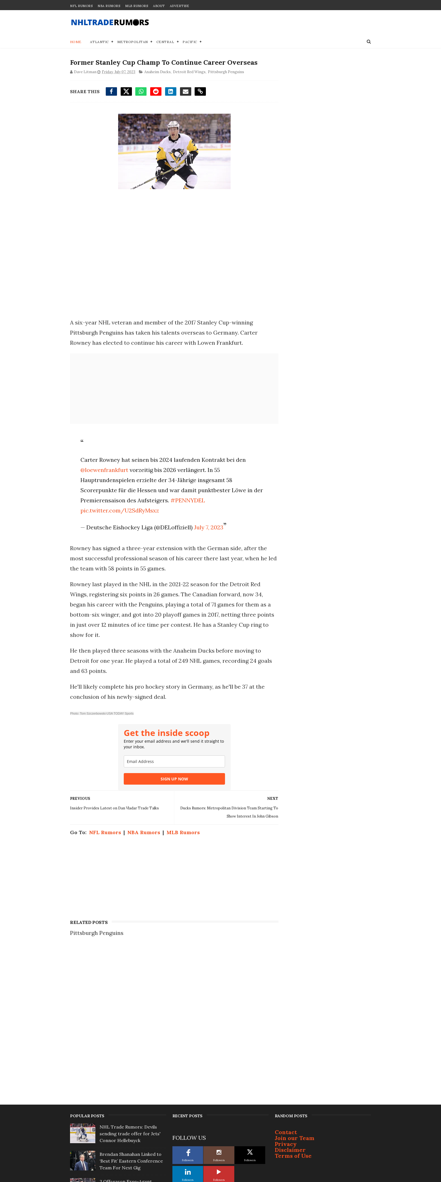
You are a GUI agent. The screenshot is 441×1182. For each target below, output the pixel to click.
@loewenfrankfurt (104, 470)
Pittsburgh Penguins (226, 72)
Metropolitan (132, 42)
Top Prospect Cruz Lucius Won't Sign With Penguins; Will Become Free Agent (132, 1088)
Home (76, 42)
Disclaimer (290, 995)
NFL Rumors (81, 6)
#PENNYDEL (187, 500)
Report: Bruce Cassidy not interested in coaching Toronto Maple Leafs (128, 1060)
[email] (172, 762)
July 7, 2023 (208, 527)
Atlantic (99, 42)
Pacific (190, 42)
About (159, 6)
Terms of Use (293, 1000)
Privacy (286, 989)
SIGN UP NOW (172, 779)
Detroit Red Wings (189, 72)
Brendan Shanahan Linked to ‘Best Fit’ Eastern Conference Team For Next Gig (131, 1006)
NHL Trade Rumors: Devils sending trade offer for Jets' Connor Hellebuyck (130, 978)
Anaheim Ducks (157, 72)
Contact (286, 977)
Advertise (179, 6)
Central (165, 42)
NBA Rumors (109, 6)
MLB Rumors (136, 6)
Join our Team (294, 983)
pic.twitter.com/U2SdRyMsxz (119, 510)
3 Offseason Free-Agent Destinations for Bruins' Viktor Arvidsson (132, 1033)
